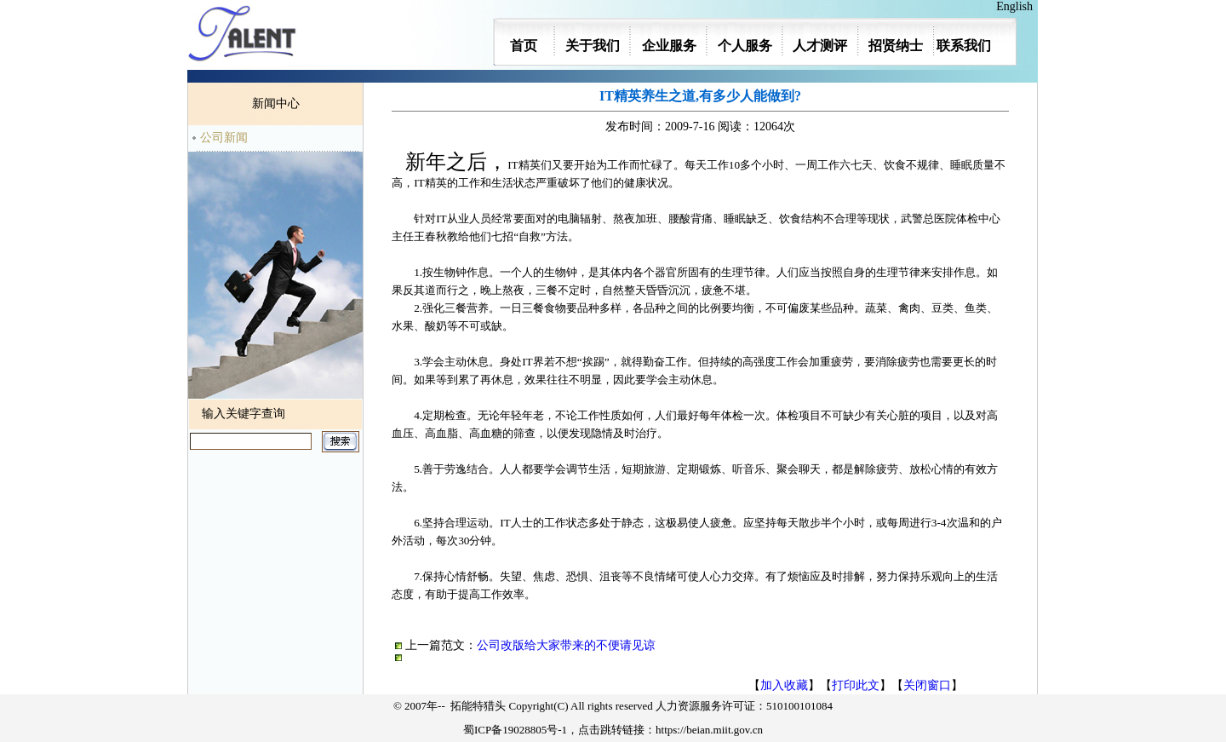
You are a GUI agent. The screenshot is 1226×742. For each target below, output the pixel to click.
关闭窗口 (927, 685)
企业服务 (669, 45)
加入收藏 (784, 685)
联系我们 (964, 45)
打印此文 (855, 685)
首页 (523, 45)
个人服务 (745, 45)
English (1017, 6)
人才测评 (820, 45)
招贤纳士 (895, 45)
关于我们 (592, 45)
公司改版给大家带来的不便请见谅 (566, 645)
